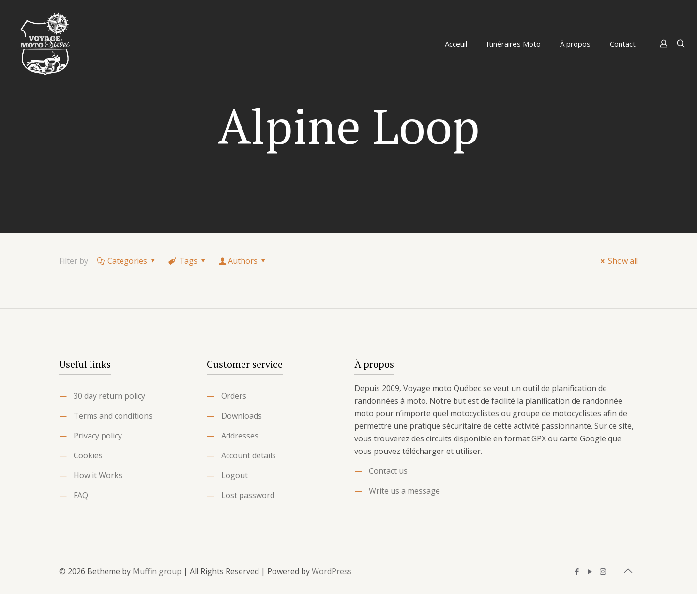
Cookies (88, 455)
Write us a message (404, 490)
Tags (188, 260)
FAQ (81, 495)
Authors (243, 260)
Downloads (241, 415)
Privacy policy (98, 435)
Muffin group (157, 571)
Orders (233, 396)
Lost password (247, 495)
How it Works (98, 475)
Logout (234, 475)
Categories (126, 260)
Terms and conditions (113, 415)
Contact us (388, 471)
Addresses (239, 435)
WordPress (332, 571)
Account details (248, 455)
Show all (617, 260)
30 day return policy (109, 396)
